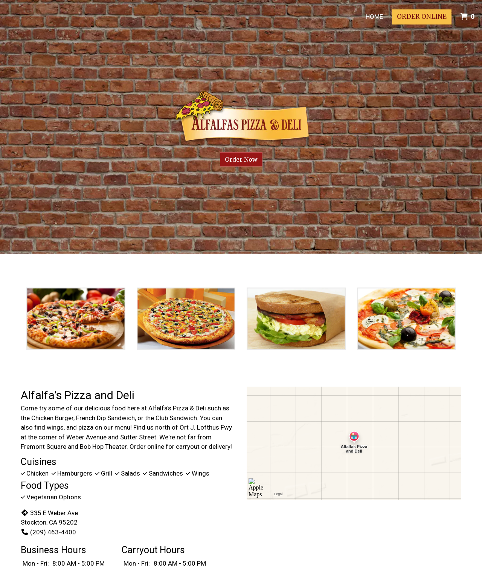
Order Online (422, 16)
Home (374, 16)
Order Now (241, 159)
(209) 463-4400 (48, 532)
